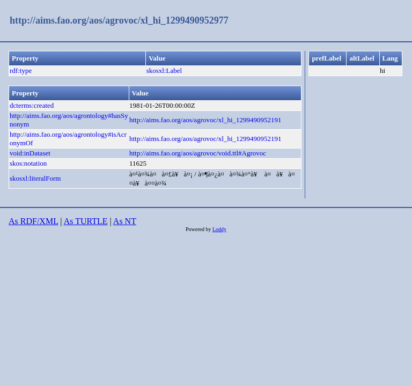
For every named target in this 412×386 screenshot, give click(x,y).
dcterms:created (32, 105)
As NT (124, 221)
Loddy (219, 229)
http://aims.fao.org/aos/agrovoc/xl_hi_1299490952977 (119, 20)
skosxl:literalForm (35, 178)
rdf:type (21, 70)
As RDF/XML (33, 221)
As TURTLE (86, 221)
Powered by (199, 229)
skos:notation (28, 163)
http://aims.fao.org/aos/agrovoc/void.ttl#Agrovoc (197, 153)
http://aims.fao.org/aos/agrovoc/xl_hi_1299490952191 (205, 120)
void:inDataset (30, 153)
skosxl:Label (164, 70)
